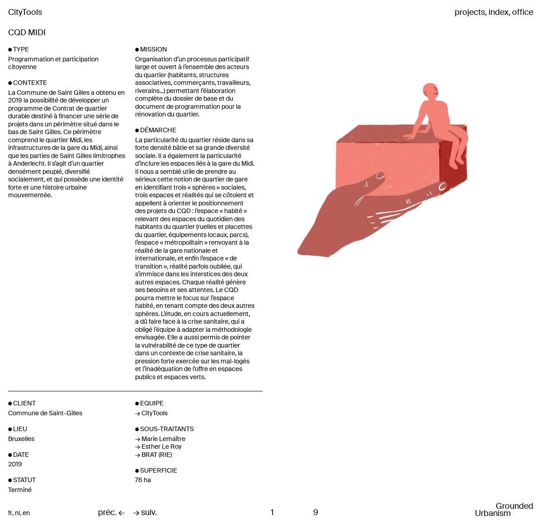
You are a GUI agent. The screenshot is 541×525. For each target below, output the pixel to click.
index (498, 12)
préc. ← (111, 512)
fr (10, 513)
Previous (314, 162)
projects (470, 12)
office (522, 12)
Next (445, 162)
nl (17, 513)
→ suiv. (145, 512)
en (26, 513)
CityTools (25, 12)
